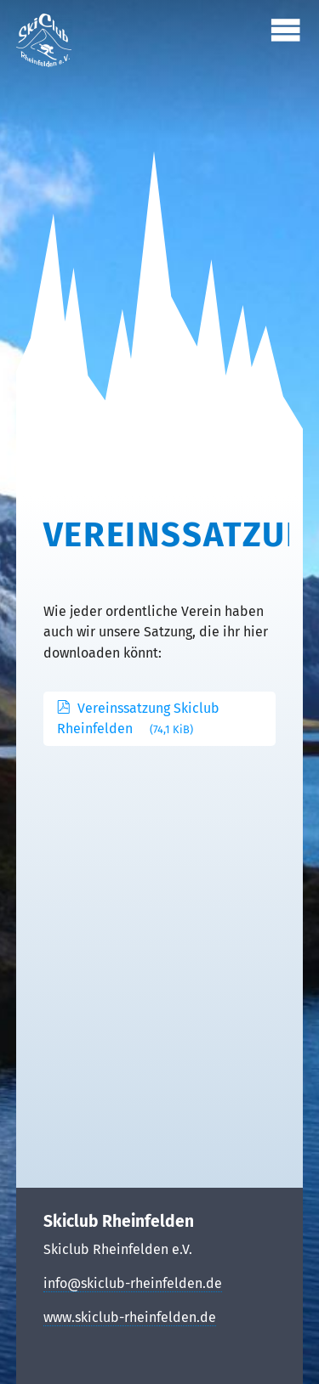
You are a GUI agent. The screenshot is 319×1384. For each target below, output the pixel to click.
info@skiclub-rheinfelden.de (132, 1283)
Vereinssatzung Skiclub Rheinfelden (138, 718)
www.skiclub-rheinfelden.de (129, 1317)
